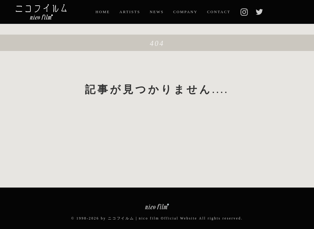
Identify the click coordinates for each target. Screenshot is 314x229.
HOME (102, 12)
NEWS (157, 12)
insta (244, 12)
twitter (259, 12)
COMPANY (185, 12)
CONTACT (219, 12)
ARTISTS (129, 12)
